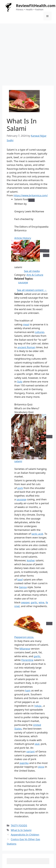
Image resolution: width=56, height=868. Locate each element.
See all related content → (32, 290)
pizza (41, 766)
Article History (22, 238)
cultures (39, 332)
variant (30, 751)
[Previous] (46, 251)
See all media (32, 271)
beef (20, 579)
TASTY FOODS (19, 825)
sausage (23, 282)
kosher (31, 560)
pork (20, 488)
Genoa (23, 587)
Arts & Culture (34, 274)
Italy (19, 381)
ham (27, 690)
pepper (25, 602)
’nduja (38, 705)
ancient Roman (26, 347)
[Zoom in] (49, 436)
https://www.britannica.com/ (31, 195)
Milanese (24, 648)
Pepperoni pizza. (24, 637)
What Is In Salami (21, 830)
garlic (34, 602)
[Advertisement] (28, 53)
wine (41, 602)
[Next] (46, 255)
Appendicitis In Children (25, 834)
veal (37, 744)
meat (26, 324)
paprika (24, 763)
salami (18, 461)
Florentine (27, 660)
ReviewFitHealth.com (35, 5)
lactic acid (37, 533)
